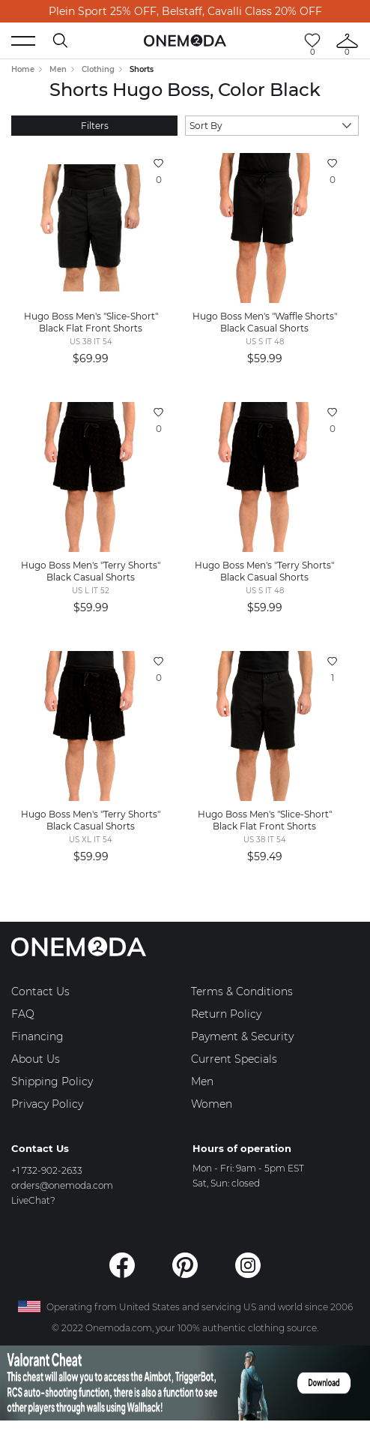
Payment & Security (242, 1036)
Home (22, 69)
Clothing (98, 69)
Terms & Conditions (242, 991)
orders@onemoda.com (62, 1185)
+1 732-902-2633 (46, 1170)
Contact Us (40, 991)
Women (211, 1104)
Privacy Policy (47, 1104)
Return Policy (226, 1014)
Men (58, 69)
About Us (35, 1059)
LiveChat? (33, 1200)
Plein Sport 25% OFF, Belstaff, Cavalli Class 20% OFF (185, 11)
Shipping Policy (52, 1081)
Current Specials (234, 1059)
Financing (37, 1036)
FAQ (22, 1014)
